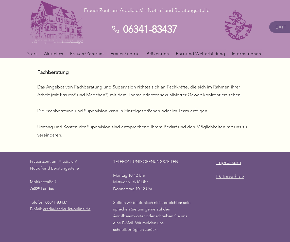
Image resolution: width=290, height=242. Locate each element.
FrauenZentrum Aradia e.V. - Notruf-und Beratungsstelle (147, 10)
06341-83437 (56, 202)
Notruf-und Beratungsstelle (54, 168)
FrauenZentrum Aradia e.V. (53, 161)
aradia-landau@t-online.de (67, 208)
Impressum (228, 162)
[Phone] (115, 29)
